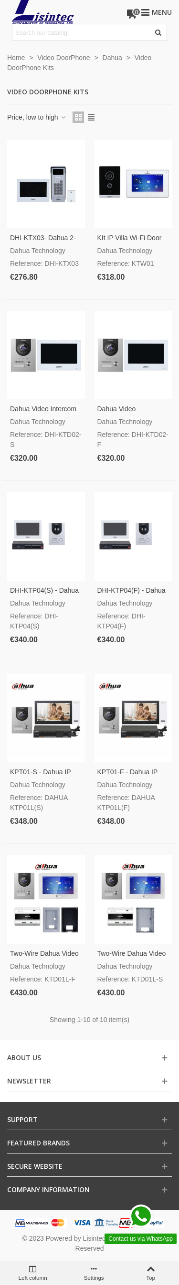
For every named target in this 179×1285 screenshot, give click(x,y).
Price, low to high (37, 117)
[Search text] (81, 32)
